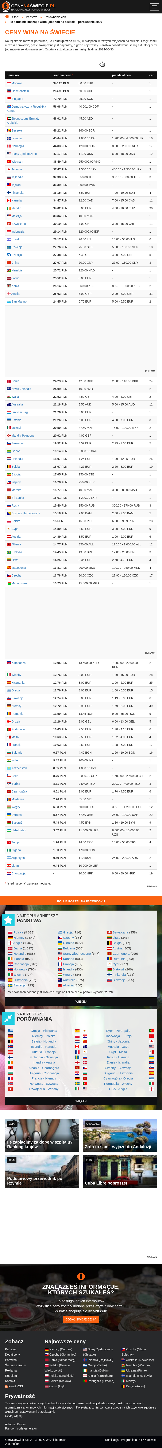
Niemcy (19, 937)
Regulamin (12, 1375)
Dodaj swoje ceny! (81, 1319)
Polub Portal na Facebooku (81, 901)
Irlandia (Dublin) (98, 1370)
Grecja (68, 932)
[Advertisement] (81, 1226)
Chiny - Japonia (118, 1041)
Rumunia (119, 959)
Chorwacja (21, 964)
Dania (18, 948)
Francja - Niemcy (44, 1078)
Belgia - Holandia (43, 1041)
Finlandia (119, 974)
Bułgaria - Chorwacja (44, 1073)
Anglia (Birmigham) (100, 1375)
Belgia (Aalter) (135, 1386)
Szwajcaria (120, 932)
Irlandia (19, 959)
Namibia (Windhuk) (138, 1365)
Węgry (67, 974)
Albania (68, 985)
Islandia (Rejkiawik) (100, 1360)
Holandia (20, 953)
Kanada (68, 959)
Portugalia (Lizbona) (101, 1381)
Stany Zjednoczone (77, 953)
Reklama (11, 1370)
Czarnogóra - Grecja (118, 1078)
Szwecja (20, 985)
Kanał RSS (15, 1386)
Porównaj (11, 1360)
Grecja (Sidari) (97, 1365)
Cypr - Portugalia (118, 1030)
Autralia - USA (118, 1046)
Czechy (68, 937)
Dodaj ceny (12, 1354)
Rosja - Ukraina (118, 1057)
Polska (18, 932)
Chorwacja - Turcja (118, 1036)
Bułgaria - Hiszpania (118, 1073)
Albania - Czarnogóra (43, 1068)
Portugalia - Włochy (118, 1083)
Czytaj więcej (13, 1416)
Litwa (116, 937)
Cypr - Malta (118, 1052)
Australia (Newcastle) (140, 1360)
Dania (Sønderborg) (62, 1360)
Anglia (17, 943)
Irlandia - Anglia (44, 1062)
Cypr (116, 964)
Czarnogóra (121, 953)
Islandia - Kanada (44, 1046)
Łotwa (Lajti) (57, 1386)
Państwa (10, 1349)
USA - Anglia (118, 1089)
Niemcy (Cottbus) (60, 1349)
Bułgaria (69, 948)
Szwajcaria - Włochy (43, 1089)
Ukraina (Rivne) (136, 1370)
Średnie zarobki (15, 1365)
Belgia (117, 943)
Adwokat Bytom (15, 1424)
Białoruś (118, 969)
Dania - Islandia (118, 1062)
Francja (68, 964)
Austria (117, 948)
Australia (69, 980)
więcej (81, 1001)
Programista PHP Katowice (139, 1439)
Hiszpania (21, 980)
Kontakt (10, 1381)
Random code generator (21, 1428)
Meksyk (131, 1381)
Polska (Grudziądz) (61, 1375)
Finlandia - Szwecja (44, 1057)
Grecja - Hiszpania (43, 1030)
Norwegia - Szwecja (44, 1083)
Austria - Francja (44, 1052)
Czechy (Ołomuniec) (62, 1354)
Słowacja (119, 980)
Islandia (68, 969)
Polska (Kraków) (60, 1381)
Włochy (19, 974)
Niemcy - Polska (43, 1036)
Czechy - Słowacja (118, 1068)
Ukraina (68, 943)
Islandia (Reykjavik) (139, 1375)
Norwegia (20, 969)
